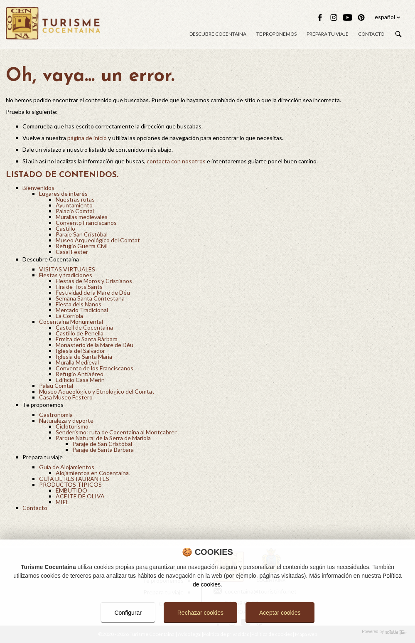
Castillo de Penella (79, 333)
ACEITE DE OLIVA (80, 496)
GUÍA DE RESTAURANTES (74, 478)
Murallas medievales (82, 216)
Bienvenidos (38, 187)
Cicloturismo (72, 426)
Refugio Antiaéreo (79, 373)
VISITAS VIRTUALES (67, 269)
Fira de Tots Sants (79, 286)
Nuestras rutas (75, 199)
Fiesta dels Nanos (78, 304)
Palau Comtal (56, 385)
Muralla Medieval (77, 362)
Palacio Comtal (75, 210)
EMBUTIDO (71, 490)
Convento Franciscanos (86, 222)
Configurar (127, 612)
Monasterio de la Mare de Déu (94, 344)
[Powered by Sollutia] (207, 632)
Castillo (65, 228)
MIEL (62, 501)
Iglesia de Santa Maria (84, 356)
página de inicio (87, 137)
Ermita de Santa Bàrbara (87, 338)
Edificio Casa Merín (80, 379)
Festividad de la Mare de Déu (93, 292)
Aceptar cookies (280, 612)
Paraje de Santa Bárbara (103, 449)
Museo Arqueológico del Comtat (98, 240)
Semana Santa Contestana (90, 298)
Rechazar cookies (200, 612)
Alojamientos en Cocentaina (92, 472)
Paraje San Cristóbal (82, 234)
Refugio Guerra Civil (82, 245)
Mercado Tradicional (82, 309)
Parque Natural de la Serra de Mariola (103, 437)
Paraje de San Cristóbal (102, 443)
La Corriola (69, 315)
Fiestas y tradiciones (65, 274)
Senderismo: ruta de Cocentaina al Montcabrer (116, 432)
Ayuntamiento (74, 205)
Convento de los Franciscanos (94, 368)
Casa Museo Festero (66, 397)
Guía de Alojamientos (66, 467)
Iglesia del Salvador (80, 350)
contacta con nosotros (176, 161)
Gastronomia (56, 414)
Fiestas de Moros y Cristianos (94, 280)
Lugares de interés (63, 193)
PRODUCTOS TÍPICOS (70, 484)
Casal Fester (72, 251)
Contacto (371, 34)
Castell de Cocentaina (84, 327)
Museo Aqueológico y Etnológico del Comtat (97, 391)
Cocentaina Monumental (71, 321)
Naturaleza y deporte (66, 420)
